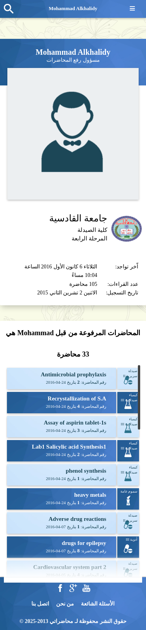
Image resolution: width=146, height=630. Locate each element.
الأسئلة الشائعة (98, 604)
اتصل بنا (40, 604)
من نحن (65, 604)
